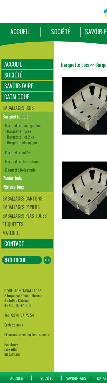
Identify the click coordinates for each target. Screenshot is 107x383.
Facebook (11, 344)
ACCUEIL (20, 31)
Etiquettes (13, 224)
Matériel (11, 233)
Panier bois (12, 178)
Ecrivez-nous (13, 325)
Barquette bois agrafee (23, 125)
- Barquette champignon (22, 142)
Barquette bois (16, 116)
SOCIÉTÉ (60, 31)
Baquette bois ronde (20, 170)
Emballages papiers (21, 207)
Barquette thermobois (22, 161)
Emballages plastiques (25, 216)
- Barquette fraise (18, 131)
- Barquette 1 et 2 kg (19, 137)
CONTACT (14, 243)
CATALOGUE (16, 96)
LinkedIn (10, 349)
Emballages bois (18, 108)
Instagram (12, 354)
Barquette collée (17, 152)
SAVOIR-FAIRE (18, 85)
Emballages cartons (22, 198)
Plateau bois (13, 187)
